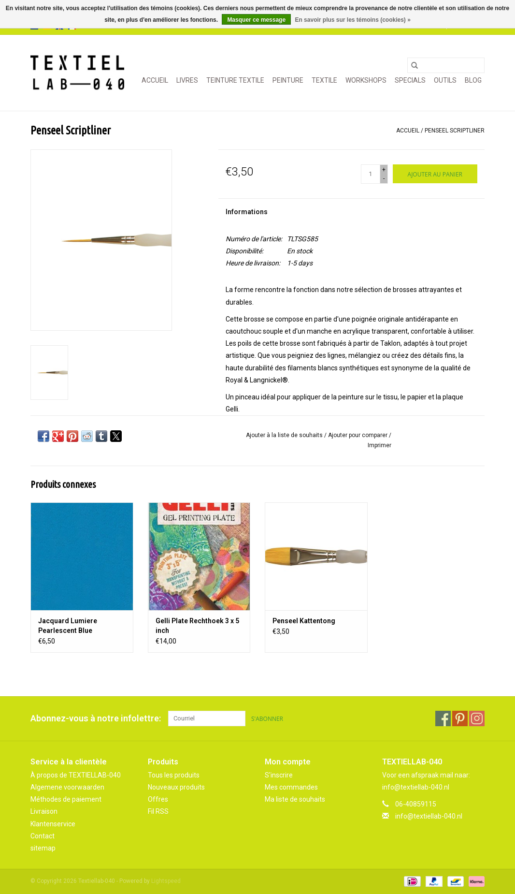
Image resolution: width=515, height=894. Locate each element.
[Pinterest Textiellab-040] (460, 718)
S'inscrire (279, 775)
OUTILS (445, 80)
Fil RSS (158, 811)
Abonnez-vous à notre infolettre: (95, 718)
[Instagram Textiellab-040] (477, 718)
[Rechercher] (446, 65)
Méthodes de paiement (65, 799)
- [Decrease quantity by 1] (384, 178)
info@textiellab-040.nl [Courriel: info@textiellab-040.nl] (428, 816)
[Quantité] (370, 174)
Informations (247, 212)
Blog (473, 80)
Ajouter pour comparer (358, 435)
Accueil (155, 80)
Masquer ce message (256, 19)
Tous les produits (174, 775)
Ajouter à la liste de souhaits (285, 435)
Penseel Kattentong (303, 621)
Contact (42, 836)
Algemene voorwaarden (67, 787)
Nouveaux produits (176, 787)
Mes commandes (291, 787)
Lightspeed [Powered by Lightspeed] (166, 881)
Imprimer (379, 445)
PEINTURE (287, 80)
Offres (158, 799)
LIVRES (187, 80)
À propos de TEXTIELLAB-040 (75, 775)
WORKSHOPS (365, 80)
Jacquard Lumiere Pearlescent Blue (67, 625)
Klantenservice (52, 824)
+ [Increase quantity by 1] (384, 169)
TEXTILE (324, 80)
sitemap (43, 848)
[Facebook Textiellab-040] (443, 718)
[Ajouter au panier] (435, 173)
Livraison (43, 811)
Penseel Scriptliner (455, 130)
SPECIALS (410, 80)
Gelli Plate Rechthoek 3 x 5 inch (197, 625)
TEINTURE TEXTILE (235, 80)
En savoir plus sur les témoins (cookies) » (352, 19)
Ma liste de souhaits (295, 799)
